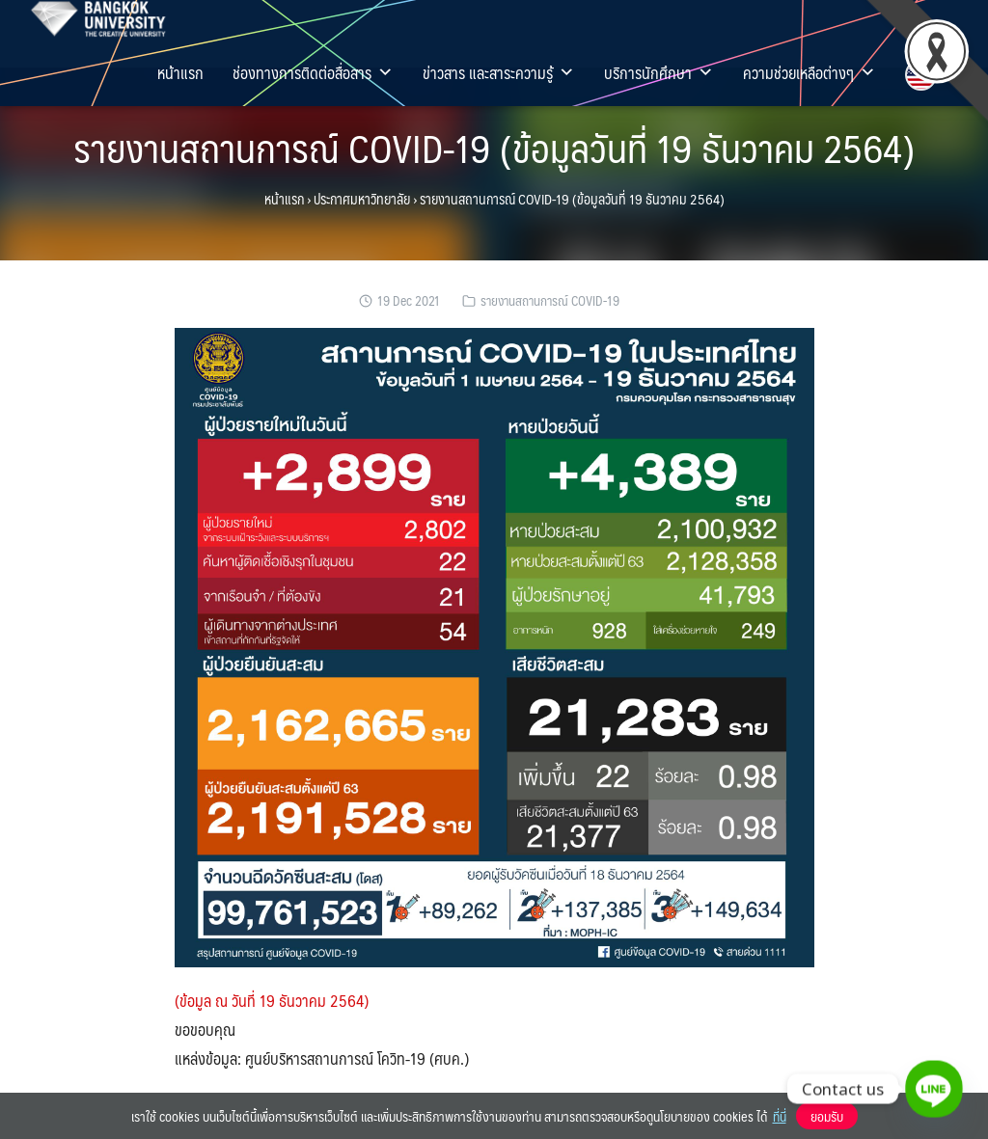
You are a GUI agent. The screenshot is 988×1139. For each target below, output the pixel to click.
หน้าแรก (180, 72)
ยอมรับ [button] (826, 1115)
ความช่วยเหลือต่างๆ (809, 72)
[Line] (934, 1089)
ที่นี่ (779, 1115)
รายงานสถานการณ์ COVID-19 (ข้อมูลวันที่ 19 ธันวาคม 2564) (494, 147)
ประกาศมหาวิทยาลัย (362, 198)
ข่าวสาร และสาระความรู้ (499, 72)
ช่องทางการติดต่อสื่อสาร (313, 72)
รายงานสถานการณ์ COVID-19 (549, 300)
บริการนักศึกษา (659, 72)
